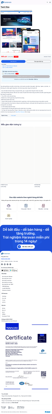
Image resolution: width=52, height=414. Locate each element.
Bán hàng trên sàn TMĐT (7, 284)
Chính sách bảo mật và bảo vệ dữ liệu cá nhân (10, 412)
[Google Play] (14, 270)
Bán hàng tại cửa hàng (7, 282)
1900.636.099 (5, 259)
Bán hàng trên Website (7, 276)
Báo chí (3, 310)
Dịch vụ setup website (8, 67)
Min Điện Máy (37, 184)
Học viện (4, 298)
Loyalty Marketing (6, 288)
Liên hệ (3, 302)
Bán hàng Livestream (6, 280)
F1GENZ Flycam (4, 184)
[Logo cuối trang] (5, 253)
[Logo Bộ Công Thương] (47, 412)
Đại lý (3, 312)
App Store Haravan (20, 112)
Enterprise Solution (6, 290)
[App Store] (5, 270)
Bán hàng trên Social (6, 278)
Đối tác (3, 308)
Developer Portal (6, 316)
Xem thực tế (13, 61)
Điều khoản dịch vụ (23, 412)
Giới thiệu (4, 296)
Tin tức (3, 300)
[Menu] (50, 2)
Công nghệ (13, 115)
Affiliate (3, 314)
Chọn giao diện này (38, 61)
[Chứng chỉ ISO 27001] (26, 357)
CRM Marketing (5, 286)
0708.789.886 (15, 402)
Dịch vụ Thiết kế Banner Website (10, 66)
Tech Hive (5, 7)
